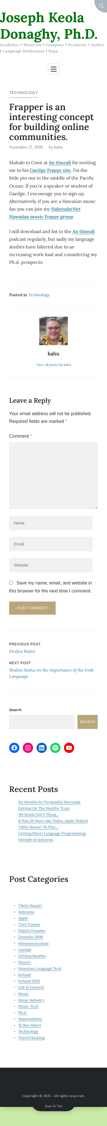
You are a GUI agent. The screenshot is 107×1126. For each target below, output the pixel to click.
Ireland (24, 974)
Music (23, 993)
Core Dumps (29, 924)
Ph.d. (22, 1012)
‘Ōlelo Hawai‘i (30, 905)
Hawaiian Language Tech (39, 968)
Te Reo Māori (29, 1025)
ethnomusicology (33, 943)
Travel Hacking (31, 1037)
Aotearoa (26, 911)
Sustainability (30, 1018)
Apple (23, 918)
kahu (58, 147)
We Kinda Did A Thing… (38, 814)
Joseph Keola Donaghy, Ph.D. (49, 25)
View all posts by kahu (53, 365)
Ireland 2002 (29, 981)
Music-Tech (28, 1006)
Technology (23, 92)
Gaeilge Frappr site (50, 170)
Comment (20, 436)
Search (15, 710)
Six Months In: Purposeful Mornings (49, 802)
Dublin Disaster (32, 930)
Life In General (31, 987)
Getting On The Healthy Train (44, 808)
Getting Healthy (32, 956)
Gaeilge (24, 949)
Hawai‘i (24, 962)
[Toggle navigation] (53, 69)
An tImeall (60, 162)
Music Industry (31, 1000)
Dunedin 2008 (30, 936)
